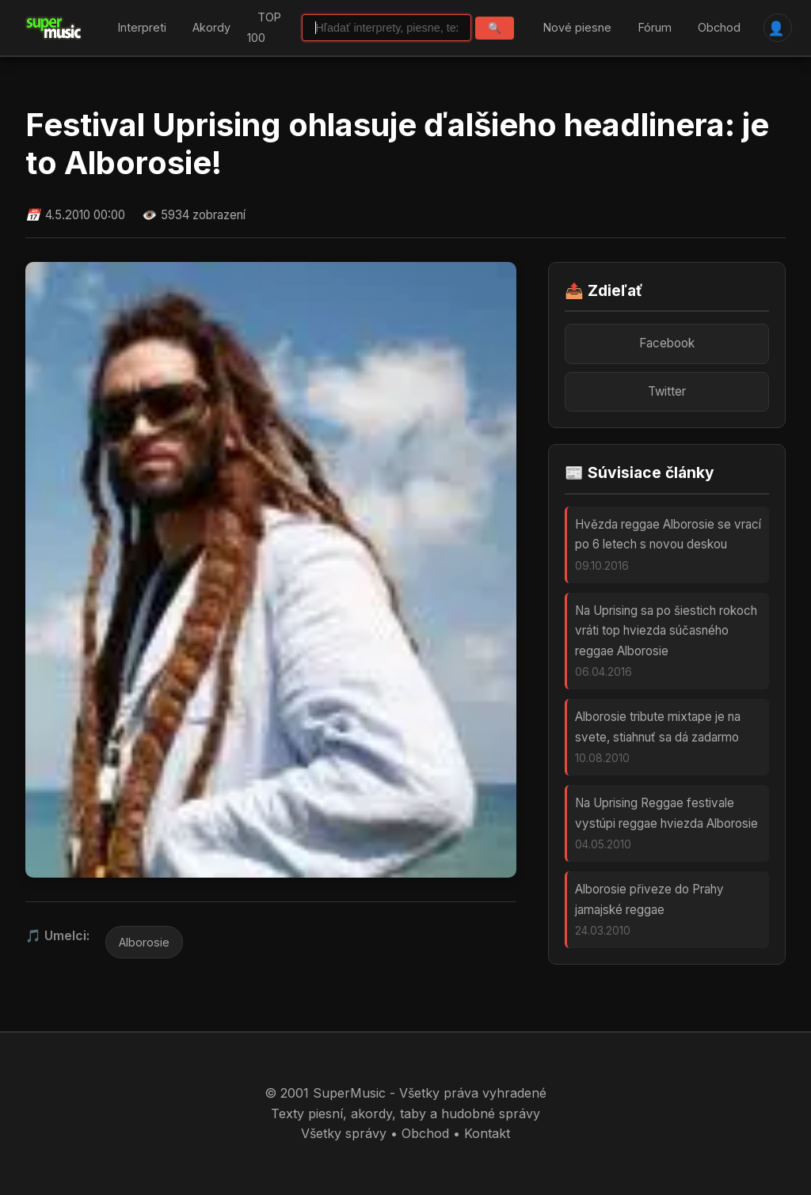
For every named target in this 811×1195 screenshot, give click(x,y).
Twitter (667, 391)
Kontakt (487, 1133)
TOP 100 (264, 28)
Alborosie (144, 942)
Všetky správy (343, 1133)
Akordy (211, 27)
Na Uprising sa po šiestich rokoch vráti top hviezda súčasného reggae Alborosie (666, 630)
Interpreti (142, 27)
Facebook (667, 343)
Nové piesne (577, 27)
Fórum (655, 27)
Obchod (719, 27)
